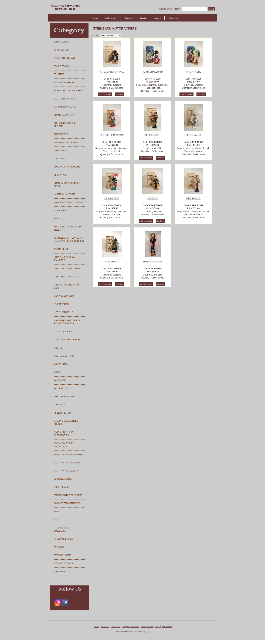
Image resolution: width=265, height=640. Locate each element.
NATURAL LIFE (61, 388)
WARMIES (59, 547)
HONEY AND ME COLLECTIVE (68, 202)
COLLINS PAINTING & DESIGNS (64, 124)
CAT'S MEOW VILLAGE (65, 107)
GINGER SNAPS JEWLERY (67, 167)
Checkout (173, 18)
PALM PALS (59, 404)
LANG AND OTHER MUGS (66, 277)
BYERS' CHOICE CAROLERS (68, 90)
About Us (105, 626)
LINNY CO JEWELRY (64, 296)
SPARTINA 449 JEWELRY (66, 471)
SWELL (57, 511)
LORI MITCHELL (62, 304)
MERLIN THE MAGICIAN (112, 135)
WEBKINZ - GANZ (62, 555)
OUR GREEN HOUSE (64, 396)
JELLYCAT (59, 218)
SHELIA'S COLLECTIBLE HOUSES (66, 422)
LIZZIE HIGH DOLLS (63, 312)
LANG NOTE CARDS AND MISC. (66, 286)
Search (157, 18)
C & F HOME (60, 159)
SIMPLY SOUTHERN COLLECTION (64, 445)
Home (95, 18)
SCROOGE (152, 198)
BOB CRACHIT (152, 135)
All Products (111, 18)
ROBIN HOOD (111, 261)
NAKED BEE (60, 380)
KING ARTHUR (193, 198)
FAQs (157, 626)
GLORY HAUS (60, 175)
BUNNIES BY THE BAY (65, 82)
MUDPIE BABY (61, 364)
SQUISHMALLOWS (63, 479)
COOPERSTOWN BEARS (66, 142)
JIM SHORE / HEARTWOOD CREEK (67, 228)
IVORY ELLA (60, 210)
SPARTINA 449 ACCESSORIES (69, 454)
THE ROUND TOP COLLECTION (62, 529)
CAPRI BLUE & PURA (64, 99)
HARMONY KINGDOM (64, 194)
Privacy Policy (147, 626)
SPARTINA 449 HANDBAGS (67, 463)
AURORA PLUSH (62, 50)
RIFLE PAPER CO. (63, 413)
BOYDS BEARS (61, 66)
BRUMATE (59, 74)
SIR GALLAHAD (193, 135)
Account (129, 18)
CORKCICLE (60, 150)
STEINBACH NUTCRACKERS (68, 495)
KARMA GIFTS (61, 249)
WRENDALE (60, 571)
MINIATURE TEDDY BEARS (67, 339)
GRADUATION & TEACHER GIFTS (67, 184)
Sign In (162, 9)
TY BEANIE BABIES (63, 539)
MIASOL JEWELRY (63, 331)
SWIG (56, 520)
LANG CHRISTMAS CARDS (67, 268)
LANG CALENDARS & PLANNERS (64, 259)
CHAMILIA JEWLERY (64, 115)
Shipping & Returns (131, 626)
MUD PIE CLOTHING (64, 356)
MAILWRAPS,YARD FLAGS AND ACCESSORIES (67, 322)
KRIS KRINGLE (193, 72)
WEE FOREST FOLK (64, 563)
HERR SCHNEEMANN (152, 72)
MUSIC (57, 372)
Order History (173, 9)
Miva (147, 631)
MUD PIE (58, 348)
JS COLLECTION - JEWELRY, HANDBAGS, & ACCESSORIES (69, 239)
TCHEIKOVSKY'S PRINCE (111, 72)
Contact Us (115, 626)
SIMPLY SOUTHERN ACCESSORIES (64, 434)
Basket (143, 18)
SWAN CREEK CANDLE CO (67, 503)
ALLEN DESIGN (61, 42)
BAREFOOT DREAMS (64, 58)
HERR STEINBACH (152, 261)
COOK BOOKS (61, 134)
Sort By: (95, 35)
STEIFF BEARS (61, 487)
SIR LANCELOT (111, 198)
